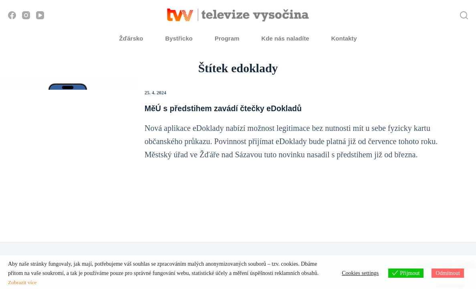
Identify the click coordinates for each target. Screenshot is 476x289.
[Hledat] (464, 15)
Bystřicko (178, 38)
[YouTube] (40, 15)
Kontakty (344, 38)
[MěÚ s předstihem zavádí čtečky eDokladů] (67, 125)
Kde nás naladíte (285, 38)
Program (227, 38)
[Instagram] (26, 15)
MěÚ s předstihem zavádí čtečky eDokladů (228, 108)
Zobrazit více (23, 282)
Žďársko (131, 38)
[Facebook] (12, 15)
